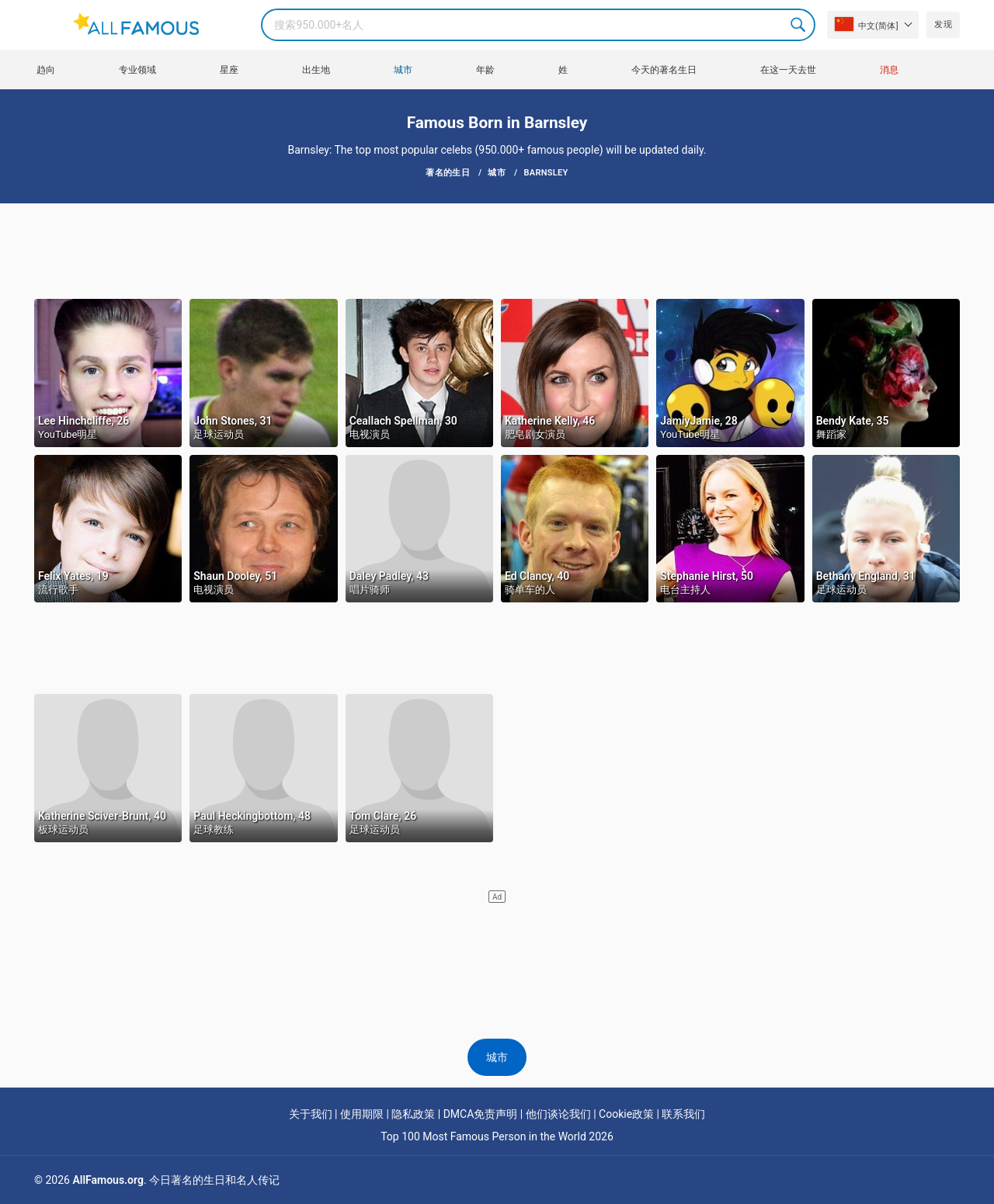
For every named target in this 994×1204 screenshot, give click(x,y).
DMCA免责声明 (480, 1114)
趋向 (45, 69)
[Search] (538, 25)
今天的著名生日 (664, 69)
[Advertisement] (497, 250)
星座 (229, 69)
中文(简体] (866, 24)
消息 (889, 69)
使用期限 (362, 1114)
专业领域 (137, 69)
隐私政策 (413, 1114)
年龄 (485, 69)
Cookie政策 (626, 1114)
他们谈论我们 (558, 1114)
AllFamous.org (107, 1180)
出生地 (316, 69)
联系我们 (683, 1114)
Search (799, 25)
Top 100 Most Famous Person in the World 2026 (497, 1136)
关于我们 (310, 1114)
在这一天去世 (788, 69)
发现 (943, 24)
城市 (403, 69)
